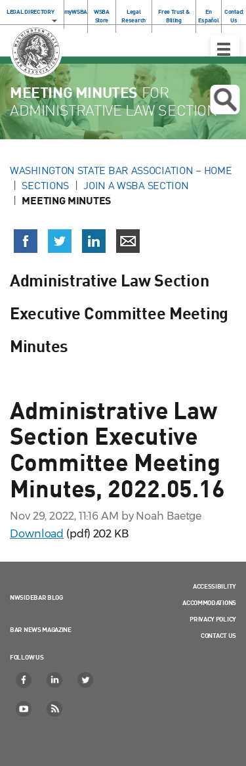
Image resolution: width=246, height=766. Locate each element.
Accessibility (214, 586)
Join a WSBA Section (135, 185)
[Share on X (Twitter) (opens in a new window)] (59, 241)
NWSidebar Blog (36, 597)
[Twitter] (86, 679)
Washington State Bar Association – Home (122, 170)
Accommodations (209, 602)
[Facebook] (24, 679)
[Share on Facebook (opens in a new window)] (25, 241)
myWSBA (75, 11)
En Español (208, 16)
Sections (45, 185)
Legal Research (133, 16)
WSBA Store (102, 16)
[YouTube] (24, 708)
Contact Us (233, 16)
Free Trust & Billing (173, 16)
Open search (224, 100)
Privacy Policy (213, 619)
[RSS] (55, 708)
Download (37, 534)
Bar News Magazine (41, 629)
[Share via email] (127, 241)
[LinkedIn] (55, 679)
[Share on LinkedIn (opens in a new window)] (93, 241)
